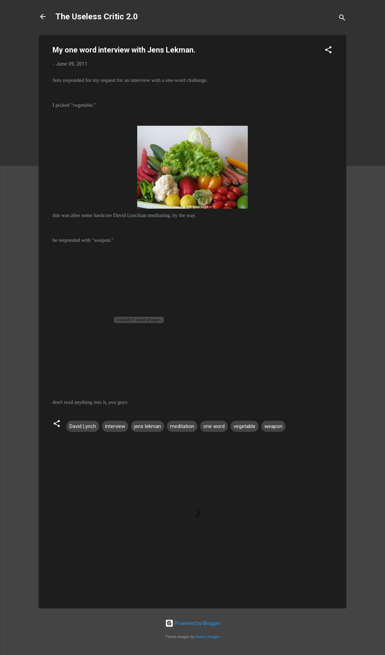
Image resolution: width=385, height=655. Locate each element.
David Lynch (82, 426)
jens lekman (147, 426)
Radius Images (207, 637)
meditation (182, 426)
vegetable (244, 426)
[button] (328, 51)
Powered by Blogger (192, 623)
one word (214, 426)
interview (115, 426)
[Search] (342, 18)
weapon (273, 426)
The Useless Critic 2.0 (96, 16)
